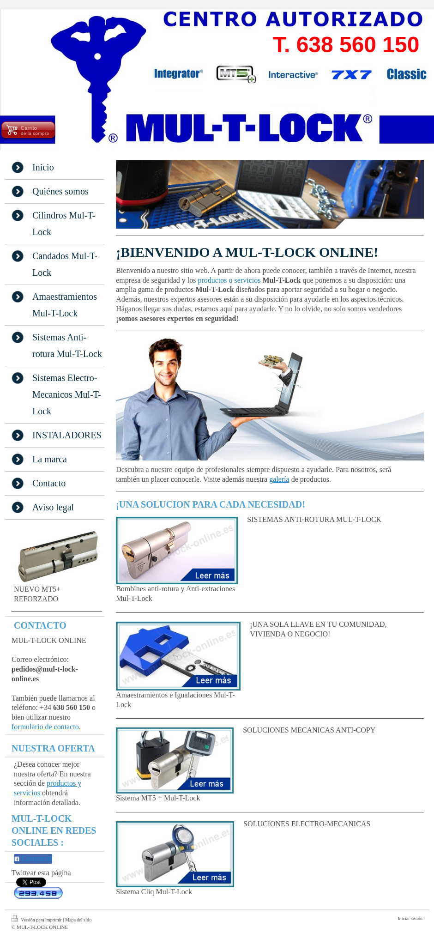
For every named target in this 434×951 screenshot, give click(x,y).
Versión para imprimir (37, 918)
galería (279, 479)
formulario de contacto (45, 727)
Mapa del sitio (78, 919)
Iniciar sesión (410, 918)
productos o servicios (229, 280)
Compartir (33, 858)
